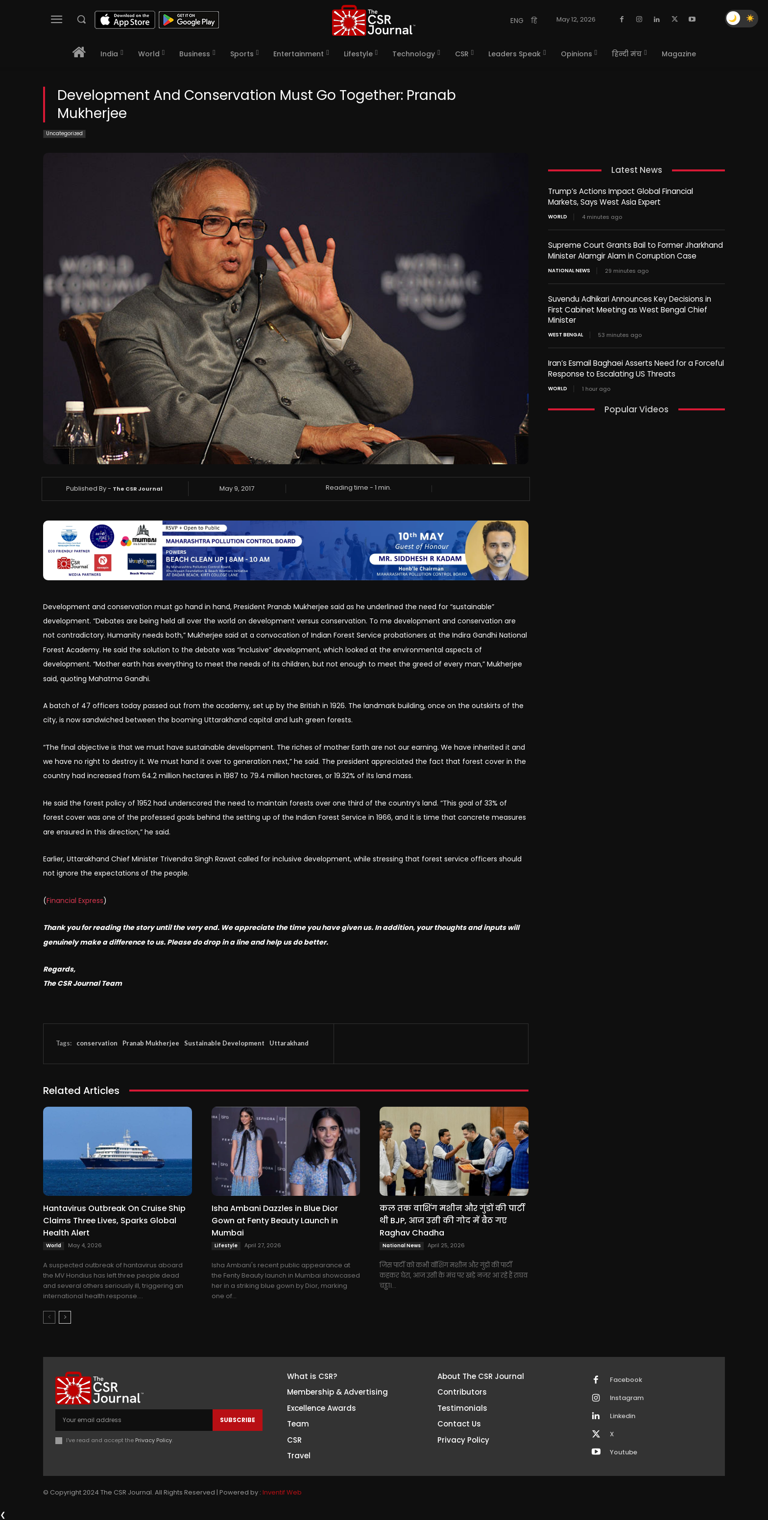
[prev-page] (49, 1317)
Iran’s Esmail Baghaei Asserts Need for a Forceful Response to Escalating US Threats (636, 365)
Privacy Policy (153, 1440)
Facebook (626, 1380)
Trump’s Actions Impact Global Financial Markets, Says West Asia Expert (620, 196)
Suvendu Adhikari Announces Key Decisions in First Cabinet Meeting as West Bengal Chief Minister (629, 307)
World (53, 1245)
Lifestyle (226, 1245)
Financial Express (75, 900)
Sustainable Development (224, 1043)
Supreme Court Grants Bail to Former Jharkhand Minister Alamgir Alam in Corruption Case (635, 249)
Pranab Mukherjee (150, 1043)
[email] (134, 1420)
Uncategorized (64, 134)
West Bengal (565, 332)
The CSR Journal (138, 489)
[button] (81, 19)
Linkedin (622, 1416)
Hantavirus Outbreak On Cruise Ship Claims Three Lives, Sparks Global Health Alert (114, 1220)
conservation (97, 1043)
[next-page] (65, 1317)
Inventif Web (282, 1492)
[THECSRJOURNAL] (373, 20)
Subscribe (237, 1420)
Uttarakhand (289, 1043)
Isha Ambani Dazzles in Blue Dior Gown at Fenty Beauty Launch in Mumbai (275, 1220)
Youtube (623, 1452)
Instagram (627, 1398)
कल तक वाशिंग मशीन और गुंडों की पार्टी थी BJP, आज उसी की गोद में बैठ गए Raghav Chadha (452, 1220)
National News (402, 1245)
